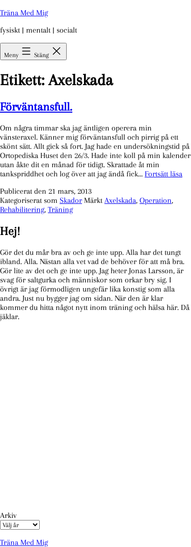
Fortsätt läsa (163, 173)
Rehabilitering (22, 209)
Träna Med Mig (24, 12)
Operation (156, 200)
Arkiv (8, 515)
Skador (71, 200)
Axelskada (120, 200)
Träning (60, 209)
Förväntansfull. (36, 106)
